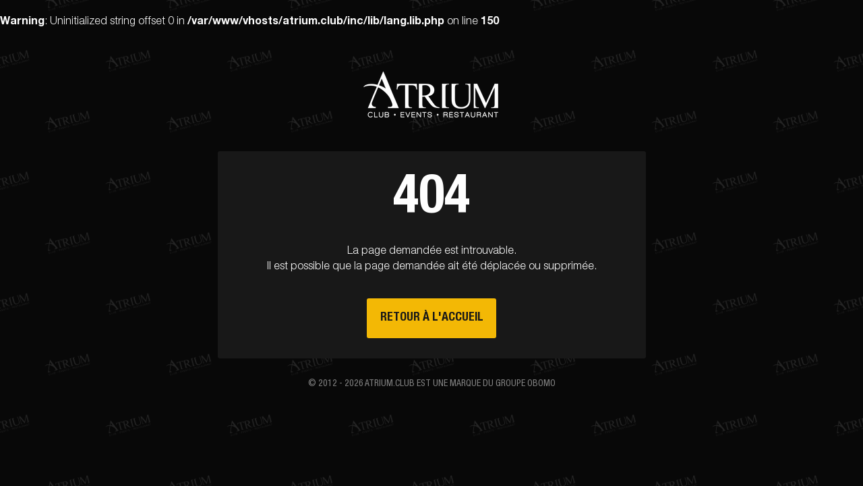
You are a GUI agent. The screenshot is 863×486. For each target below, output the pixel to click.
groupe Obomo (526, 384)
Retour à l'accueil (431, 318)
